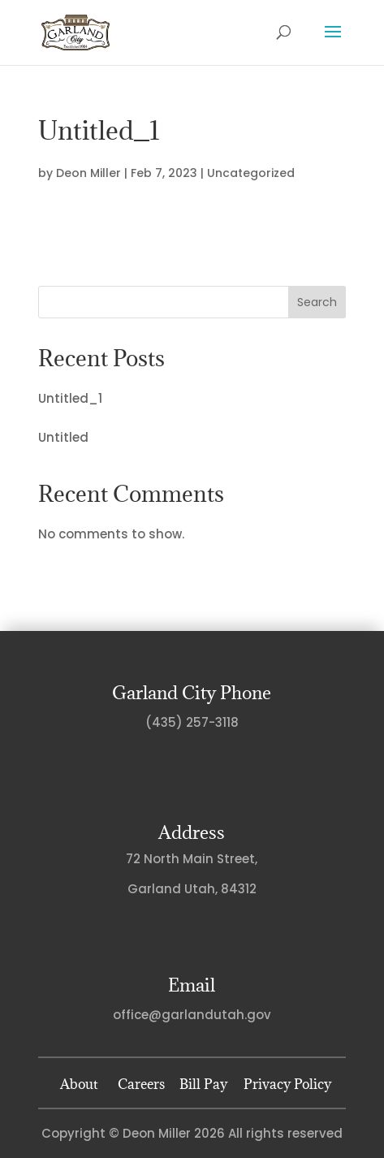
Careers (141, 1084)
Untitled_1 (70, 398)
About (79, 1084)
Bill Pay (203, 1084)
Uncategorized (251, 173)
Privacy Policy (284, 1084)
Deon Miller (88, 173)
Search (317, 302)
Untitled (63, 437)
